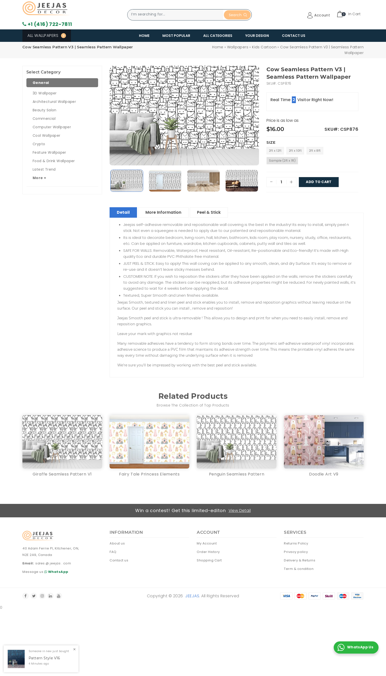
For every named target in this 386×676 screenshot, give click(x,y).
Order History (208, 551)
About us (117, 543)
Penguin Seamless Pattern (236, 474)
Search (238, 14)
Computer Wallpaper (52, 127)
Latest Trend (44, 169)
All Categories (217, 35)
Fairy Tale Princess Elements (149, 474)
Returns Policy (296, 543)
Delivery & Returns (299, 560)
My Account (207, 543)
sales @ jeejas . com (53, 563)
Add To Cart (319, 182)
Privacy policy (296, 551)
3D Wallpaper (45, 93)
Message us (46, 571)
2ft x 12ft (275, 150)
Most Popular (176, 35)
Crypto (39, 143)
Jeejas (192, 596)
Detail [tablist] (123, 212)
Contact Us (293, 35)
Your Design (257, 35)
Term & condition (299, 568)
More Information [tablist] (163, 212)
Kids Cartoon (264, 47)
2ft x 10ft (295, 150)
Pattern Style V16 (44, 658)
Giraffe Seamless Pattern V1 (62, 474)
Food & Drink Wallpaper (54, 160)
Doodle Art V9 (323, 474)
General (41, 82)
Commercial (44, 118)
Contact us (119, 560)
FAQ (113, 551)
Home (144, 35)
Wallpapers (237, 47)
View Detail (240, 510)
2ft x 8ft (315, 150)
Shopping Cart (209, 560)
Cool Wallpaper (47, 135)
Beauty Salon (45, 110)
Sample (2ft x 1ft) (282, 160)
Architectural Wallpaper (54, 101)
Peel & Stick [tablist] (209, 212)
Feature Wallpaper (49, 152)
